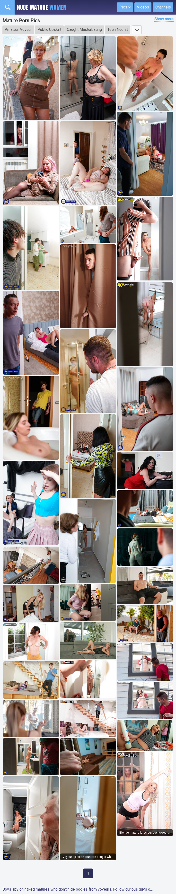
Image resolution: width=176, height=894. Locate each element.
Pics (123, 7)
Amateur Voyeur (18, 29)
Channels (163, 7)
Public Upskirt (49, 29)
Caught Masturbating (84, 29)
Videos (143, 7)
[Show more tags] (137, 29)
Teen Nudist (117, 29)
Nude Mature (41, 7)
